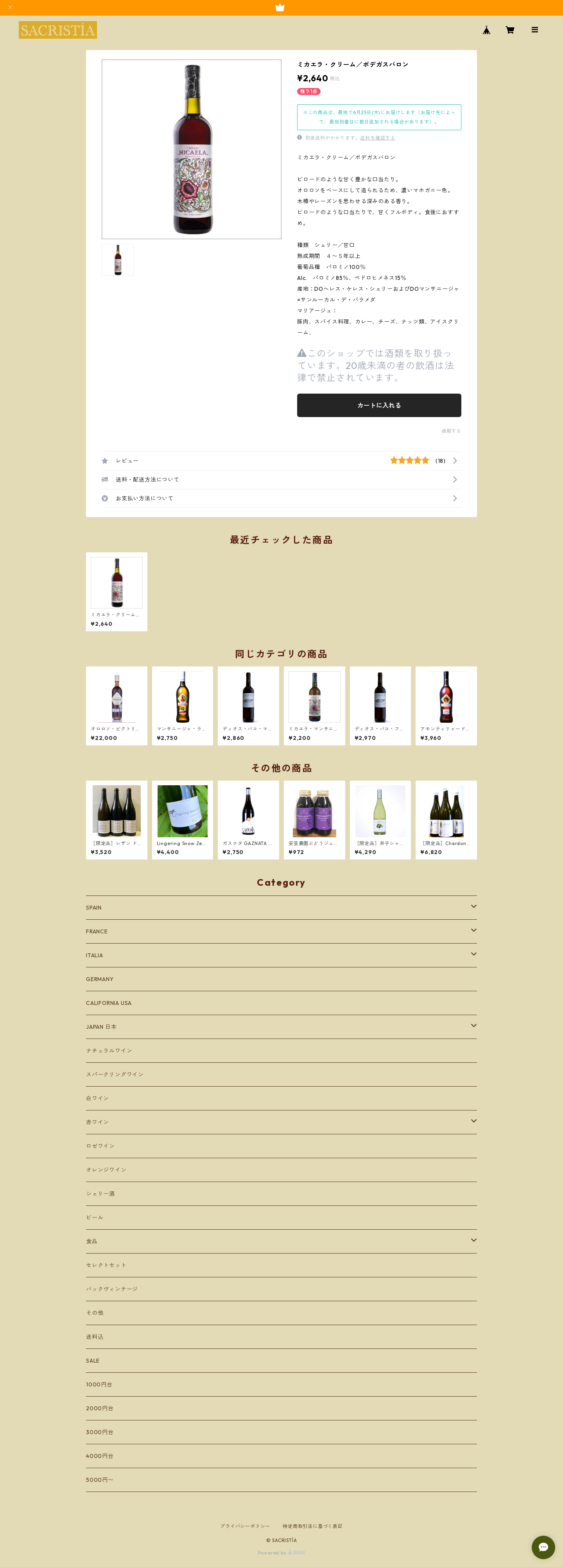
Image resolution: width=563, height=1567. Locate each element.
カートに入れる (379, 405)
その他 (94, 1312)
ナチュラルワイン (109, 1050)
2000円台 (100, 1408)
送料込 (94, 1336)
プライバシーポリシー (245, 1526)
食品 (92, 1241)
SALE (93, 1360)
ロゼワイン (100, 1146)
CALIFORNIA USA (109, 1002)
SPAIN (94, 907)
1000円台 (99, 1384)
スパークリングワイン (115, 1074)
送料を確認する (377, 138)
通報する (451, 431)
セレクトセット (106, 1265)
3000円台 (100, 1432)
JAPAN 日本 (101, 1026)
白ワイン (97, 1098)
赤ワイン (97, 1122)
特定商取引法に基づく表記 (313, 1526)
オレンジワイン (106, 1169)
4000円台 (100, 1456)
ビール (94, 1217)
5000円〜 (100, 1479)
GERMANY (100, 979)
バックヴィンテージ (112, 1289)
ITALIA (94, 955)
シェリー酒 (100, 1193)
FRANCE (97, 931)
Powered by (281, 1553)
